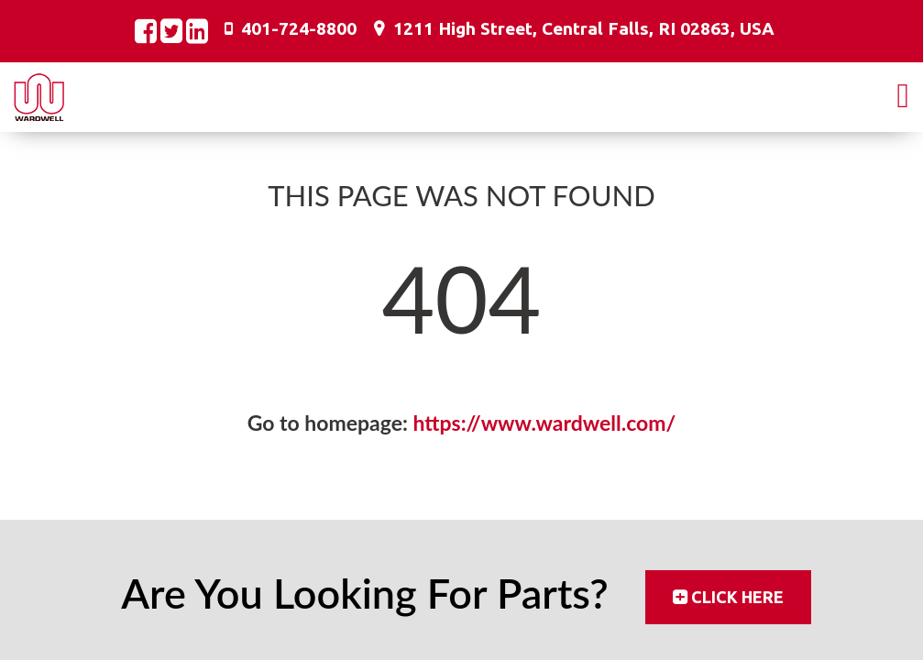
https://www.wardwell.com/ (544, 422)
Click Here (737, 597)
